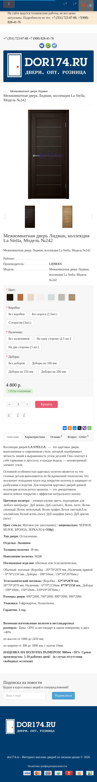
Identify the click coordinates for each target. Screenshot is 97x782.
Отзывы (56, 437)
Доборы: (14, 356)
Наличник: (16, 332)
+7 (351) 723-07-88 (15, 38)
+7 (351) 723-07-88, (65, 17)
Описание (13, 437)
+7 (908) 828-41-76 (41, 38)
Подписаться (63, 695)
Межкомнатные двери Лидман (29, 91)
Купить (46, 404)
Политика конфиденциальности (47, 766)
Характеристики (35, 437)
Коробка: (14, 307)
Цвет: (12, 290)
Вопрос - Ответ (78, 437)
